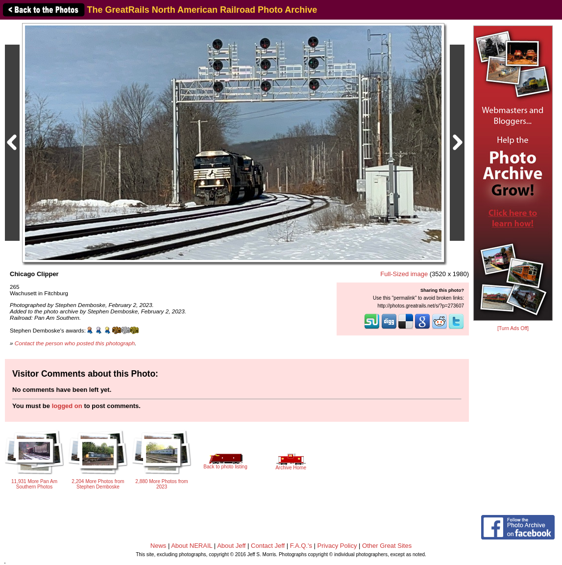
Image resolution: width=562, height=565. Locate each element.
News (158, 545)
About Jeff (231, 545)
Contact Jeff (268, 545)
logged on (67, 406)
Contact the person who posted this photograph (75, 343)
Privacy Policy (337, 545)
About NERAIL (191, 545)
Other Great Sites (387, 545)
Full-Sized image (404, 274)
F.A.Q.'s (301, 545)
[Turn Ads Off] (513, 328)
